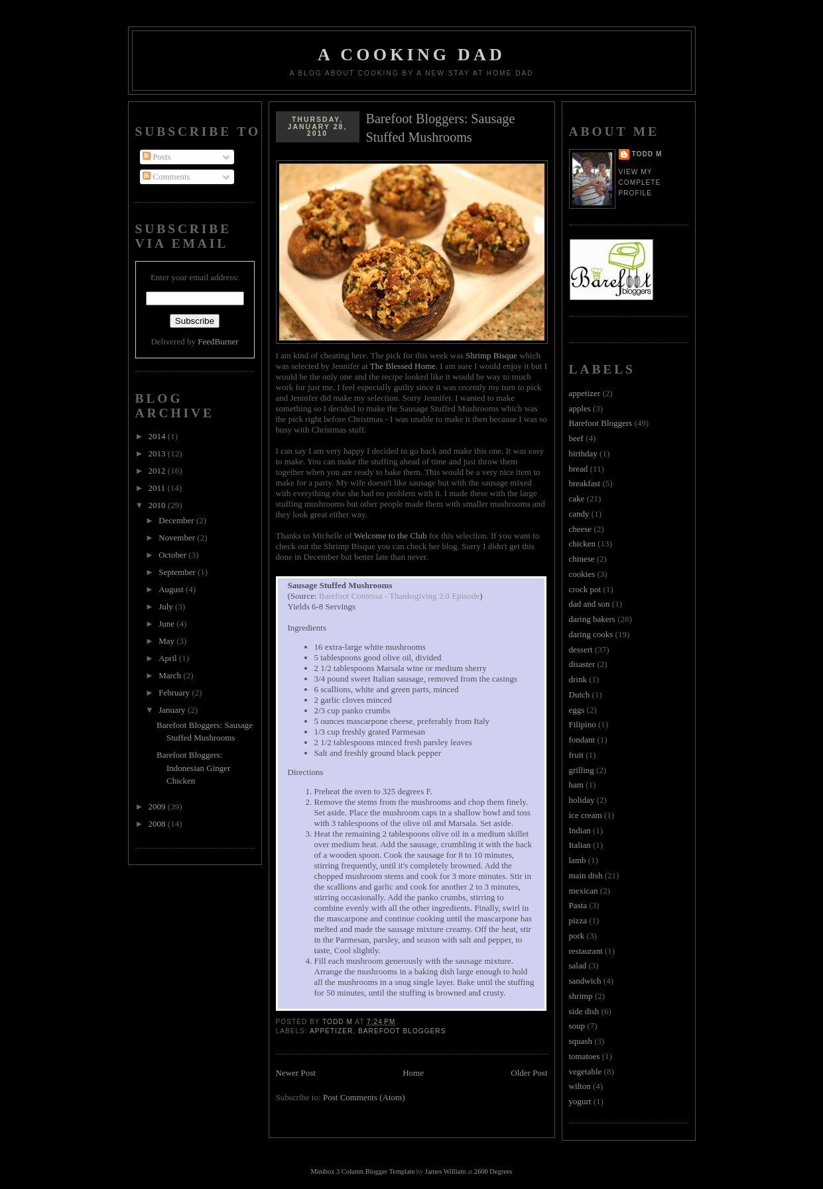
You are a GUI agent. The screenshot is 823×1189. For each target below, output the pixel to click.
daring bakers (592, 619)
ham (576, 785)
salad (578, 965)
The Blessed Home (403, 366)
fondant (582, 740)
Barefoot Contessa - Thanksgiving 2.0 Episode (399, 596)
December (177, 520)
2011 (158, 488)
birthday (583, 453)
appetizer (331, 1031)
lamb (577, 860)
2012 (158, 471)
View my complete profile (640, 182)
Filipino (582, 724)
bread (578, 469)
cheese (580, 529)
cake (577, 498)
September (178, 572)
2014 (158, 436)
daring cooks (591, 634)
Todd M (647, 154)
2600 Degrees (493, 1171)
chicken (582, 543)
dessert (581, 649)
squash (580, 1041)
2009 (158, 806)
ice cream (585, 815)
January (173, 710)
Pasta (578, 905)
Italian (580, 845)
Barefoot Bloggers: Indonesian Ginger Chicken (193, 768)
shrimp (581, 996)
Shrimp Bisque (491, 355)
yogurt (580, 1101)
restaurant (586, 951)
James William (445, 1171)
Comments (166, 176)
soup (577, 1026)
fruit (576, 755)
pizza (578, 920)
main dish (586, 875)
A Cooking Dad (411, 54)
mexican (583, 891)
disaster (582, 664)
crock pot (585, 589)
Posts (157, 157)
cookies (582, 574)
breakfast (585, 483)
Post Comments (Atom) (364, 1097)
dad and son (589, 604)
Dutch (579, 694)
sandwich (585, 981)
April (168, 658)
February (175, 693)
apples (580, 408)
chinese (582, 559)
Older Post (529, 1073)
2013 (158, 453)
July (166, 606)
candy (579, 514)
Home (413, 1073)
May (167, 641)
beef (576, 438)
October (173, 555)
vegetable (585, 1071)
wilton (580, 1086)
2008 (158, 824)
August (172, 589)
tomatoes (584, 1056)
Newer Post (296, 1073)
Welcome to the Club (390, 536)
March (170, 675)
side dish (584, 1011)
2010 (158, 505)
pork (577, 936)
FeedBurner (218, 341)
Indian (580, 830)
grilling (581, 770)
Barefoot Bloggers (402, 1031)
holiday (582, 800)
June (167, 624)
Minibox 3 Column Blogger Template (363, 1171)
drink (578, 679)
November (177, 538)
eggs (577, 710)
